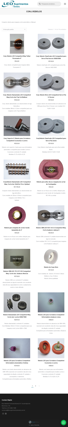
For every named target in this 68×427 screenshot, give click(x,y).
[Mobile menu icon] (65, 4)
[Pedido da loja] (14, 29)
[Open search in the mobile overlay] (49, 4)
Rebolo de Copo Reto (51, 267)
